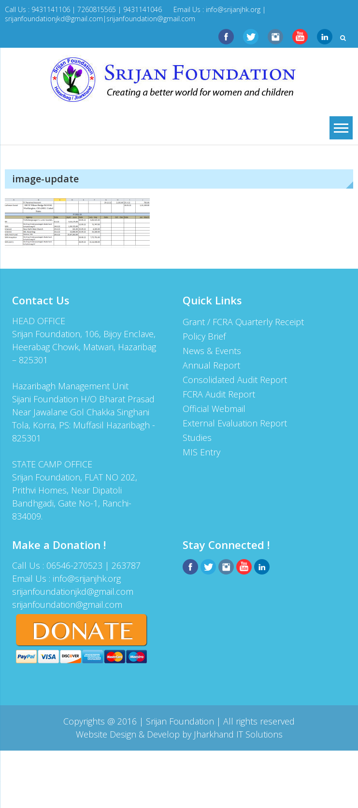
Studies (197, 437)
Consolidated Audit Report (235, 379)
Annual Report (211, 365)
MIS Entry (201, 452)
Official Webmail (214, 408)
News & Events (212, 350)
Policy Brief (204, 336)
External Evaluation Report (235, 423)
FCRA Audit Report (219, 394)
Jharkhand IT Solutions (238, 734)
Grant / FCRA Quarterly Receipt (243, 322)
